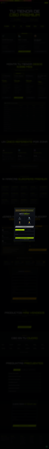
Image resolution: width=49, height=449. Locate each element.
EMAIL (16, 231)
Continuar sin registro (26, 239)
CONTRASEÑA (16, 234)
